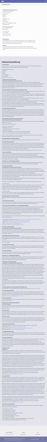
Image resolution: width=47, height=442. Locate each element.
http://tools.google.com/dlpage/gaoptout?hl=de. (36, 314)
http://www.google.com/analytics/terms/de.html (17, 326)
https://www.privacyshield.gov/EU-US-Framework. (14, 295)
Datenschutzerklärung (35, 439)
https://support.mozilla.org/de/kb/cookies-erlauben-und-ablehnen (19, 220)
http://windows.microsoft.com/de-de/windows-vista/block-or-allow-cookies (27, 219)
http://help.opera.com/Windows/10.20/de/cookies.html (14, 224)
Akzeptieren (43, 439)
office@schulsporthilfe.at (6, 33)
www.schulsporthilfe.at (6, 35)
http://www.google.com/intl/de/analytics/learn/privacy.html (22, 328)
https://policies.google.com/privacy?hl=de (17, 329)
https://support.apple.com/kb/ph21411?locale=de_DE (14, 223)
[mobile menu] (45, 1)
